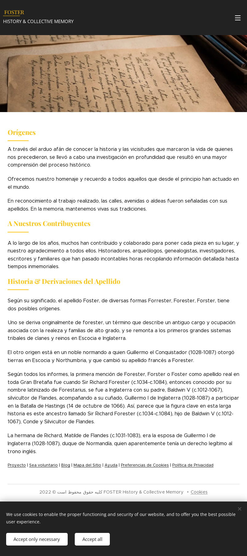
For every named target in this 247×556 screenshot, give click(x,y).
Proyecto (17, 465)
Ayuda (111, 465)
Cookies (199, 492)
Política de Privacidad (192, 465)
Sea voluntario (43, 465)
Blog (65, 465)
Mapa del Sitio (87, 465)
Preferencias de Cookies (145, 465)
